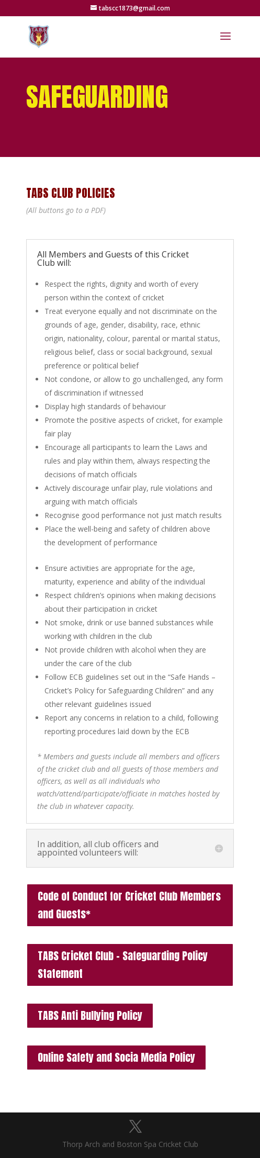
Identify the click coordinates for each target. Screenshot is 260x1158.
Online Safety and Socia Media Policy (116, 1057)
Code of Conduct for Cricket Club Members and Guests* (129, 905)
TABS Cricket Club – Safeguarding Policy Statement (123, 965)
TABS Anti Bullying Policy (90, 1015)
